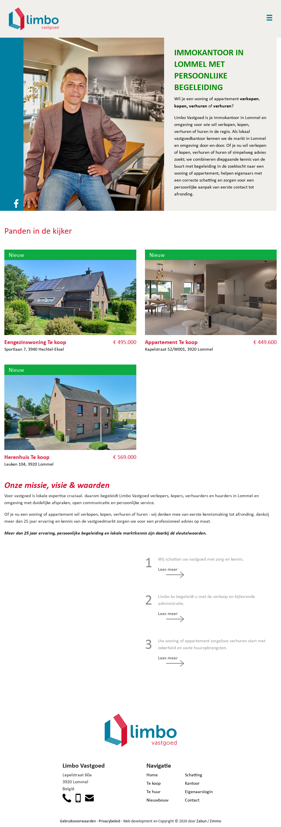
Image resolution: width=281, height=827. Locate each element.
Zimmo (215, 821)
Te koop (153, 783)
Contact (192, 800)
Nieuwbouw (157, 800)
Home (152, 775)
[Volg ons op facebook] (16, 203)
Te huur (153, 791)
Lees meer (168, 569)
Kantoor (192, 783)
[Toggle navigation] (269, 18)
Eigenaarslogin (199, 791)
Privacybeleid (109, 821)
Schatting (193, 775)
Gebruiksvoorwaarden (78, 821)
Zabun (201, 821)
